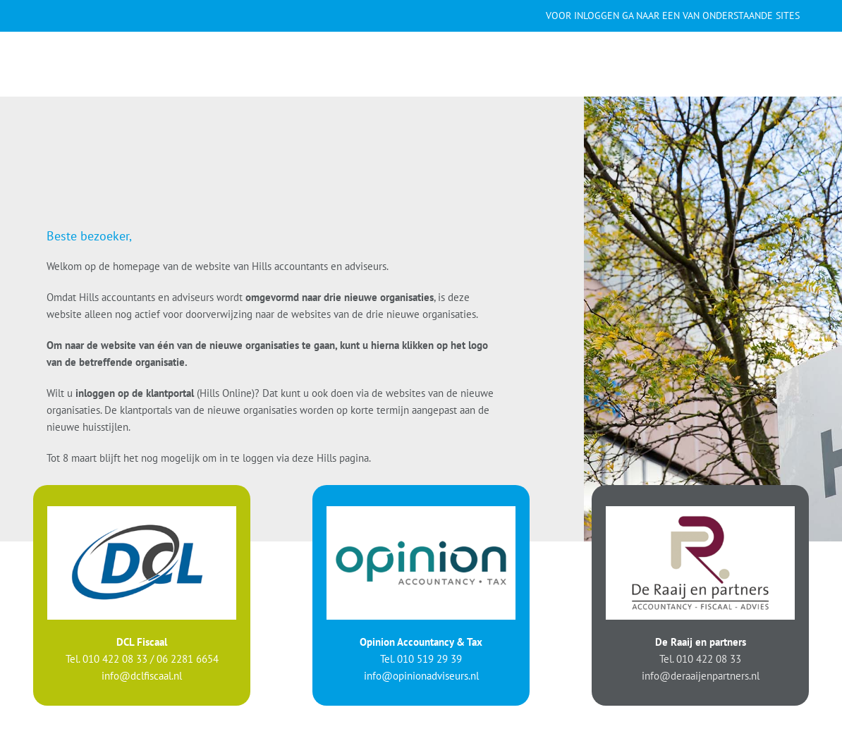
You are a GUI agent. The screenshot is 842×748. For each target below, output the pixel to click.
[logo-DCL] (141, 510)
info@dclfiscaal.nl (142, 675)
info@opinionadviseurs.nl (421, 675)
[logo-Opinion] (421, 510)
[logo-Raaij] (700, 510)
